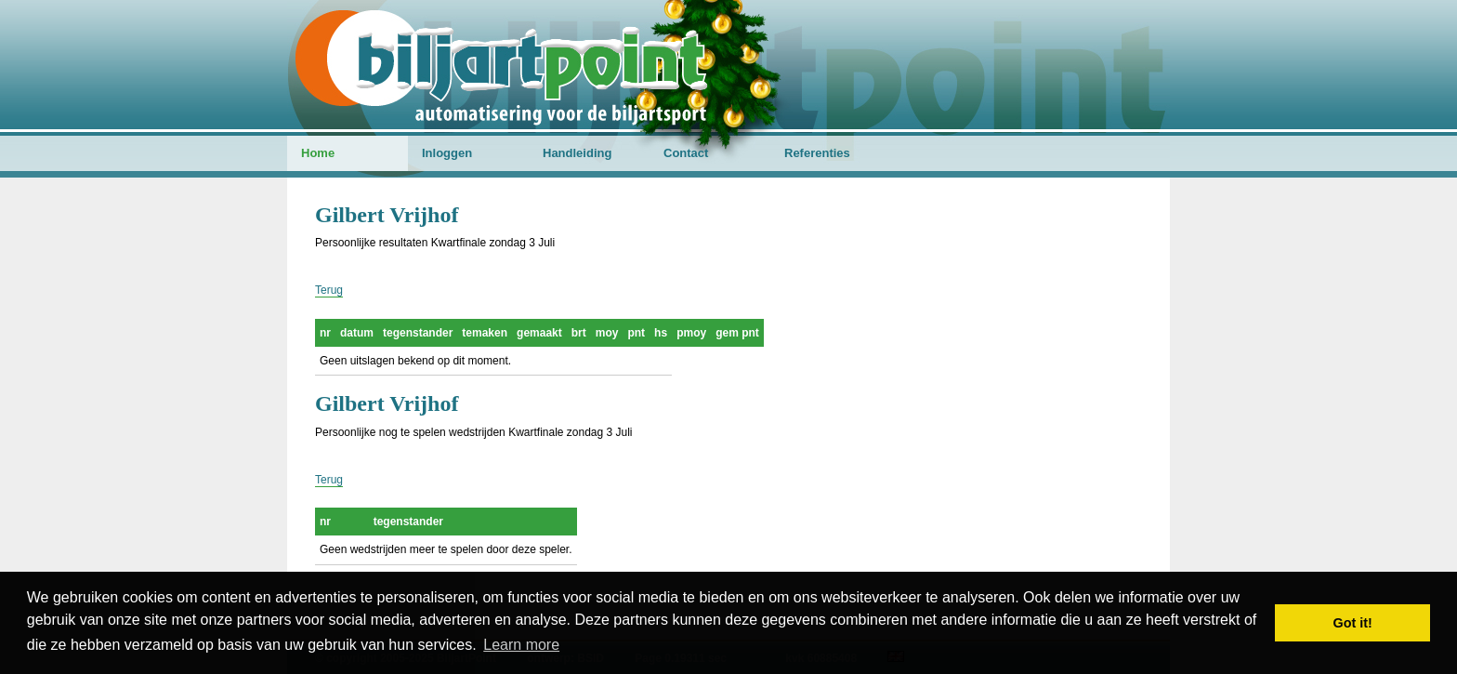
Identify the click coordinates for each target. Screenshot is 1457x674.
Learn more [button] (521, 645)
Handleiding (577, 153)
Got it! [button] (1352, 622)
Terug (329, 290)
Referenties (817, 153)
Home (318, 153)
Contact (685, 153)
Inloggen (447, 153)
